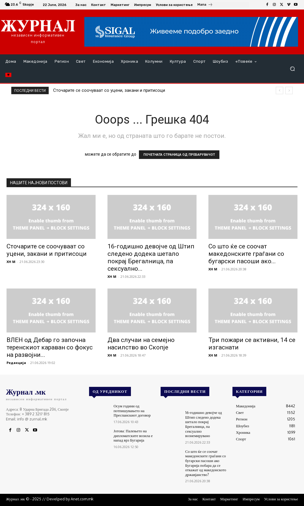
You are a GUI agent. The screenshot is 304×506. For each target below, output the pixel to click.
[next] (289, 90)
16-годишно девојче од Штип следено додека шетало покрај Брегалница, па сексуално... (150, 257)
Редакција (16, 362)
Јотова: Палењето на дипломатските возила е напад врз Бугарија (133, 435)
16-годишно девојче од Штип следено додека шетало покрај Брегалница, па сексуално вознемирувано (203, 424)
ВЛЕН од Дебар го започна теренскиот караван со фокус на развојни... (50, 347)
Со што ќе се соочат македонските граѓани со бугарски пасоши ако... (246, 254)
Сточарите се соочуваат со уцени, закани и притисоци (109, 90)
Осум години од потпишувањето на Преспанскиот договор (132, 410)
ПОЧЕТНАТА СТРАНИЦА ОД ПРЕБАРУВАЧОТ (179, 155)
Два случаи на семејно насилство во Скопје (141, 343)
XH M (11, 261)
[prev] (279, 90)
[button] (292, 69)
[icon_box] (205, 5)
